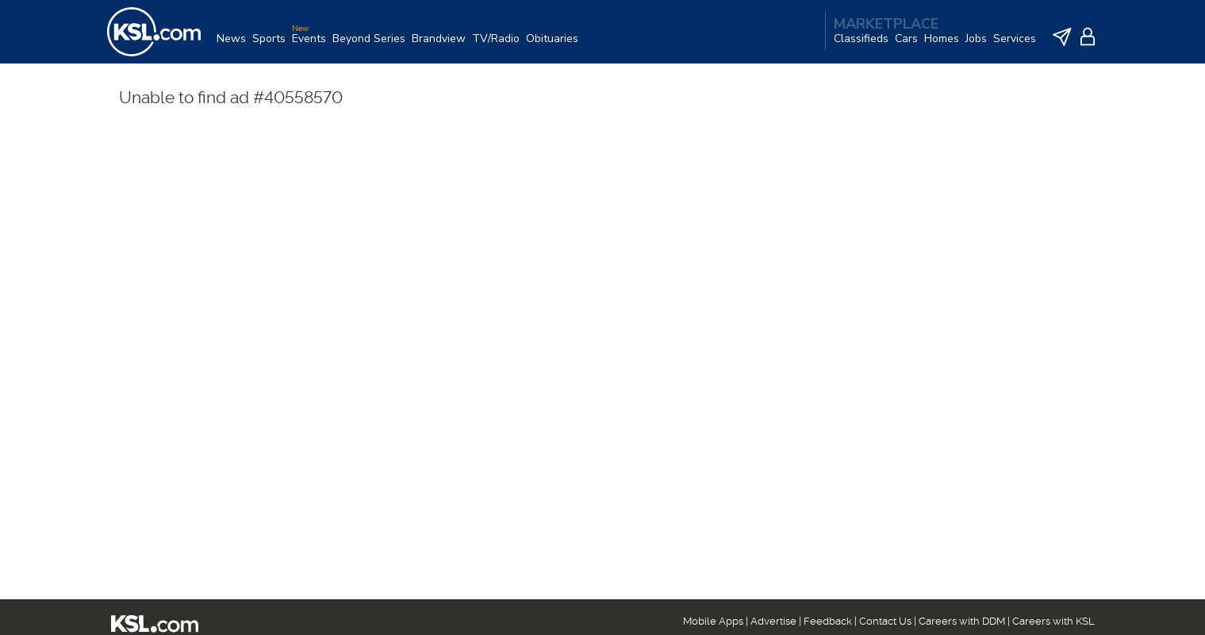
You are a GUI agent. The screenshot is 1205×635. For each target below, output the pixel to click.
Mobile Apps (713, 621)
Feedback (828, 621)
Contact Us (885, 621)
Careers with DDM (962, 621)
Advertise (773, 621)
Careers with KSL (1053, 621)
